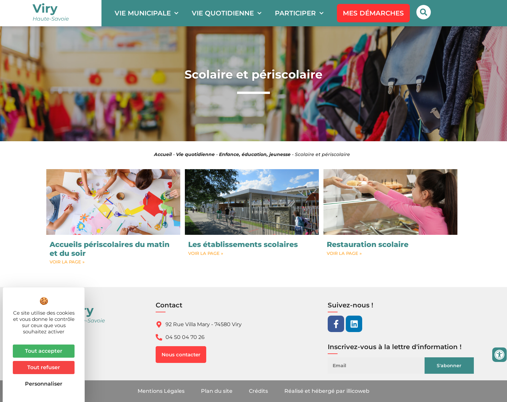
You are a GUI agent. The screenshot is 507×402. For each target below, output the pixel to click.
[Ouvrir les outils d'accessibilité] (499, 354)
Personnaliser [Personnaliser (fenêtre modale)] (43, 384)
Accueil (163, 154)
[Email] (380, 365)
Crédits (258, 391)
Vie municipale (147, 13)
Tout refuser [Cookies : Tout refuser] (43, 367)
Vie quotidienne (227, 13)
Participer (299, 13)
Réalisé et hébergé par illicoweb (326, 391)
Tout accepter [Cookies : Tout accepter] (43, 351)
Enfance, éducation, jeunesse (255, 154)
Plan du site (216, 391)
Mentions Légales (161, 391)
